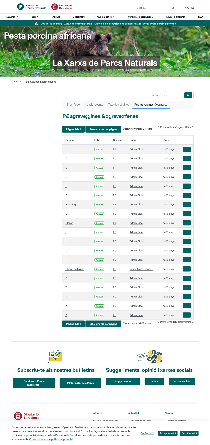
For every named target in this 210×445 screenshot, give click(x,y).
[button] (73, 129)
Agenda (56, 16)
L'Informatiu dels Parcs (80, 382)
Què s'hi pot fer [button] (106, 16)
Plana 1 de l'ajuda (74, 269)
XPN (16, 81)
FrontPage (71, 204)
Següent (180, 127)
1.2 (114, 149)
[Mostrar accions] (187, 149)
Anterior (171, 127)
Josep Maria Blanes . (141, 269)
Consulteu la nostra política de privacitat (51, 439)
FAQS (201, 16)
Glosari (69, 222)
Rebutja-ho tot (189, 433)
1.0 (114, 176)
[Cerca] (166, 95)
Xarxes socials (181, 381)
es (192, 7)
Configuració (147, 433)
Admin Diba (136, 149)
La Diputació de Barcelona (105, 420)
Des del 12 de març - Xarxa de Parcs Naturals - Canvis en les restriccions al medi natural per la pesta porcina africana (108, 23)
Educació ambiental (175, 16)
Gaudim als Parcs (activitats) (34, 382)
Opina (154, 381)
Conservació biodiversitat (140, 16)
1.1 (114, 158)
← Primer (162, 127)
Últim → (189, 127)
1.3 (114, 222)
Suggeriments (123, 381)
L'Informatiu (78, 16)
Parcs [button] (35, 16)
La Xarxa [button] (12, 16)
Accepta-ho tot (168, 433)
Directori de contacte (176, 420)
